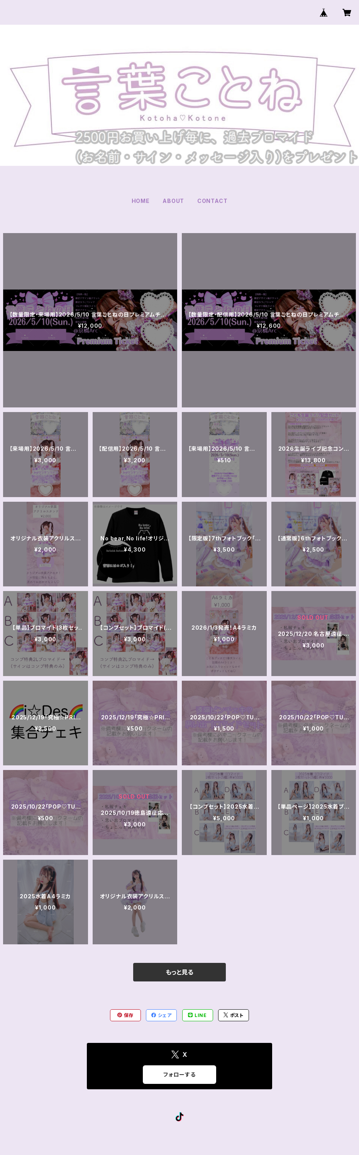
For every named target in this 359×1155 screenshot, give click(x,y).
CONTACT (212, 201)
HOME (141, 201)
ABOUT (173, 201)
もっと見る (179, 972)
